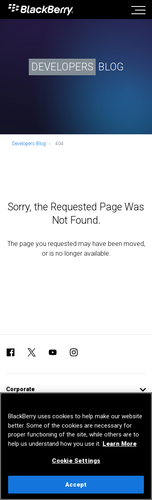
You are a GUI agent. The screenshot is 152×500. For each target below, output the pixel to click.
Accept (76, 484)
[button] (76, 389)
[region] (76, 446)
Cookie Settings (76, 460)
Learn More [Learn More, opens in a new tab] (120, 443)
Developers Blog (29, 143)
